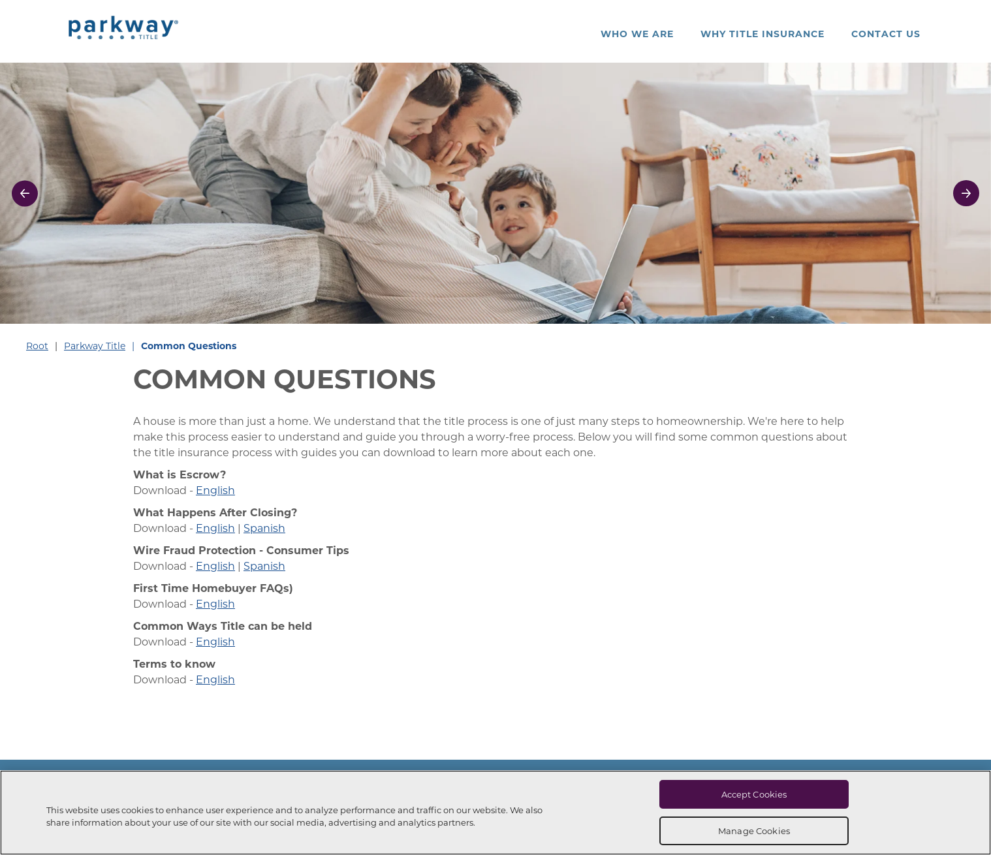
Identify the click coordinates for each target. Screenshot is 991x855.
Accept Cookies (754, 794)
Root (37, 345)
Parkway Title (94, 345)
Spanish (264, 528)
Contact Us (885, 33)
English (215, 490)
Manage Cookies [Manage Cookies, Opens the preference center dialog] (754, 830)
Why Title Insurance (762, 33)
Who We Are (637, 33)
